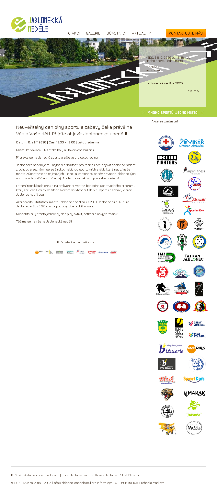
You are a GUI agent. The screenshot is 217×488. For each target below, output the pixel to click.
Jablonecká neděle (36, 24)
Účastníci (116, 33)
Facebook (152, 67)
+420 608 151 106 (125, 482)
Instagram (152, 70)
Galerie (93, 33)
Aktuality (141, 33)
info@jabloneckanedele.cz (71, 482)
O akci (74, 33)
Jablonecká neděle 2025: (164, 83)
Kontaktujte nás (186, 33)
